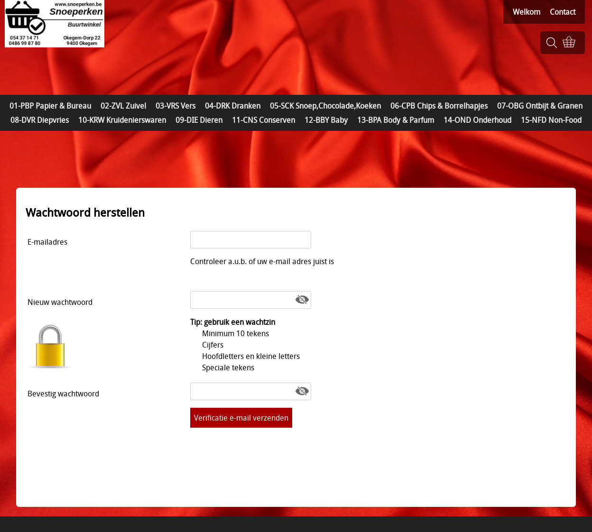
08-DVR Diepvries (39, 120)
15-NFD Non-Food (551, 120)
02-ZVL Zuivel (123, 106)
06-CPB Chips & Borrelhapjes (439, 106)
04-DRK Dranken (232, 106)
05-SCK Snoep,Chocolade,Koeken (325, 106)
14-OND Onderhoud (477, 120)
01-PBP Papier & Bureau (50, 106)
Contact (562, 12)
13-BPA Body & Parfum (395, 120)
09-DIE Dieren (199, 120)
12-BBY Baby (326, 120)
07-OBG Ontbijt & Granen (540, 106)
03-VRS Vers (175, 106)
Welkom (526, 12)
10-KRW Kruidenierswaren (122, 120)
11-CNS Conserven (263, 120)
